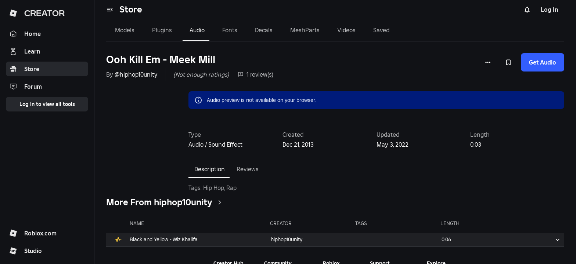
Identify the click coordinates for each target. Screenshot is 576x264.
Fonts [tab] (229, 30)
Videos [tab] (346, 30)
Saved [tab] (381, 30)
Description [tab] (209, 169)
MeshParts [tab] (305, 30)
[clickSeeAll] (220, 202)
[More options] (488, 62)
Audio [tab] (197, 30)
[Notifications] (527, 9)
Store (130, 9)
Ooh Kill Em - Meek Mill (160, 59)
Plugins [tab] (162, 30)
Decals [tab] (264, 30)
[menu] (109, 9)
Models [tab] (124, 30)
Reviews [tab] (248, 169)
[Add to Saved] (508, 62)
